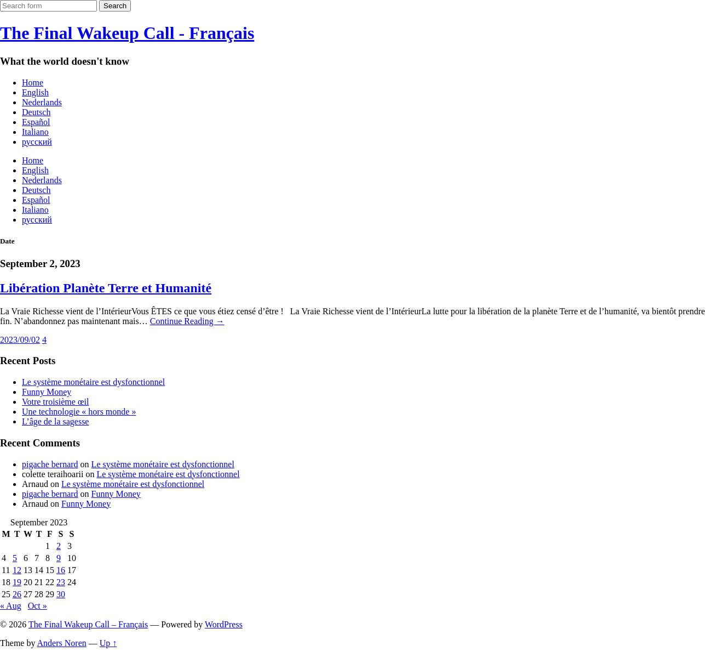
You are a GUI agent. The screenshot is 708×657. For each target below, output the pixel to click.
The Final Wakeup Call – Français (88, 624)
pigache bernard (50, 464)
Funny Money (46, 392)
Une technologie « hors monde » (79, 411)
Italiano (35, 132)
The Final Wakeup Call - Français (127, 33)
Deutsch (36, 112)
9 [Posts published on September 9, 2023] (58, 558)
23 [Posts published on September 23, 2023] (60, 582)
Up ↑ (108, 643)
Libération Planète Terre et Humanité (105, 288)
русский (37, 141)
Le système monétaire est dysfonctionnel (93, 382)
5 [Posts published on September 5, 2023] (15, 558)
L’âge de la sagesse (55, 421)
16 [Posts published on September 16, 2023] (60, 570)
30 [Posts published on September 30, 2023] (60, 594)
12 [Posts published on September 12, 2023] (17, 570)
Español (36, 122)
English (35, 92)
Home (32, 82)
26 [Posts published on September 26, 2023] (17, 594)
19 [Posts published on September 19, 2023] (17, 582)
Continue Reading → (187, 321)
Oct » (37, 605)
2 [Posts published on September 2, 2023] (58, 546)
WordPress (224, 624)
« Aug (10, 605)
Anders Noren (62, 643)
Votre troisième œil (55, 401)
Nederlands (42, 102)
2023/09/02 (20, 339)
